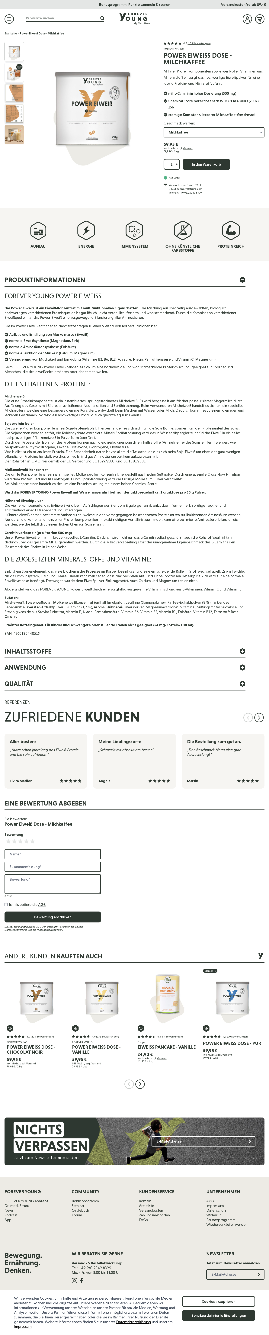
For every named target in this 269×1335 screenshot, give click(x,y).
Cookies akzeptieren (218, 1301)
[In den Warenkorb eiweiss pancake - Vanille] (141, 1028)
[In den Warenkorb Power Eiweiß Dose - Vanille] (75, 1028)
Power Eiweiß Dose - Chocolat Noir (31, 1049)
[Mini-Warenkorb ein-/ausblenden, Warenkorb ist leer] (259, 19)
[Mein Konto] (247, 19)
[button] (187, 43)
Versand (188, 148)
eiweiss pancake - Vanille (167, 1047)
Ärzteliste (146, 1205)
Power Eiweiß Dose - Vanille (96, 1049)
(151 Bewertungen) (107, 1036)
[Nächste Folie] (259, 717)
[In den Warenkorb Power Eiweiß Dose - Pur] (206, 1028)
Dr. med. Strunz (17, 1205)
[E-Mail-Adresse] (203, 1141)
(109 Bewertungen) (199, 43)
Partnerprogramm (220, 1220)
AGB (42, 904)
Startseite (11, 33)
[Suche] (102, 18)
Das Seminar (136, 4)
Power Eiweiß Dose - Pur (232, 1043)
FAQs (143, 1220)
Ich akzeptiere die (27, 904)
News (9, 1210)
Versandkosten (151, 1210)
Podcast (11, 1215)
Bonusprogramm (85, 1201)
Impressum (23, 1326)
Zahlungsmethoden (154, 1215)
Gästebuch (80, 1210)
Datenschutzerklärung (133, 1322)
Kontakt (145, 1201)
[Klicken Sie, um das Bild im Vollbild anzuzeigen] (92, 105)
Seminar (78, 1205)
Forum (77, 1215)
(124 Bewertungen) (42, 1036)
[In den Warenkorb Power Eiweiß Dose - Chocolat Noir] (10, 1028)
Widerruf (213, 1215)
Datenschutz (216, 1210)
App (8, 1220)
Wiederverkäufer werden (226, 1224)
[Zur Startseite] (134, 19)
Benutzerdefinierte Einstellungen (218, 1315)
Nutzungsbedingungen (49, 929)
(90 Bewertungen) (237, 1036)
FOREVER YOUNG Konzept (26, 1201)
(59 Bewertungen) (172, 1036)
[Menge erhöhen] (176, 164)
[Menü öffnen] (9, 19)
